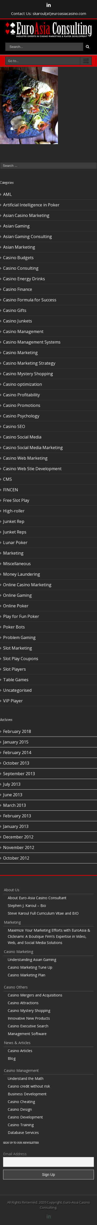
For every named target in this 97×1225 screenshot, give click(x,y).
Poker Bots (14, 626)
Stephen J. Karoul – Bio (27, 905)
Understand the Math (25, 1078)
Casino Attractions (23, 1002)
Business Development (27, 1093)
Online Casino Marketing (27, 584)
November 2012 (18, 847)
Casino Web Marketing (25, 458)
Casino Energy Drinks (24, 278)
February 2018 (17, 731)
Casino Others (16, 987)
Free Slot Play (16, 500)
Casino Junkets (17, 320)
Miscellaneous (17, 563)
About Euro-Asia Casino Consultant (37, 897)
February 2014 (17, 752)
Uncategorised (17, 690)
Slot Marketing (17, 648)
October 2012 (16, 858)
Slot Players (14, 669)
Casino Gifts (14, 310)
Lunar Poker (15, 542)
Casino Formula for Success (29, 299)
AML (7, 194)
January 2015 (15, 742)
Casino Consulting (21, 268)
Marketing (13, 553)
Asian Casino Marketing (26, 215)
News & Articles (17, 1042)
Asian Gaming (16, 226)
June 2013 (12, 795)
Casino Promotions (21, 405)
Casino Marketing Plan (26, 975)
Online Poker (15, 605)
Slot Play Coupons (20, 658)
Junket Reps (14, 532)
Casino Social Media (22, 437)
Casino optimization (22, 384)
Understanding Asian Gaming (32, 959)
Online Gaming (17, 595)
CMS (7, 479)
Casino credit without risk (29, 1086)
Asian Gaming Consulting (27, 236)
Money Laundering (21, 574)
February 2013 (17, 816)
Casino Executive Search (28, 1025)
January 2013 (15, 826)
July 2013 (11, 784)
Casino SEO (14, 426)
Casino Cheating (21, 1101)
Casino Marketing (20, 352)
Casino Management (23, 331)
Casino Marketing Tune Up (30, 967)
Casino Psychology (21, 415)
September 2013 (19, 773)
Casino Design (20, 1109)
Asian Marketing (19, 247)
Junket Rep (13, 521)
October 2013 (16, 763)
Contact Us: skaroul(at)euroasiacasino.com (48, 13)
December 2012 (18, 837)
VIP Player (13, 700)
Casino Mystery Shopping (28, 373)
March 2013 (14, 805)
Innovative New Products (29, 1018)
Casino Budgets (18, 257)
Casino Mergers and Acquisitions (35, 995)
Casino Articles (20, 1050)
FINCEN (10, 489)
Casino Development (25, 1117)
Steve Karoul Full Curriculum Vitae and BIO (43, 913)
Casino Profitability (21, 394)
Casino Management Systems (32, 342)
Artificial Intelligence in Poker (31, 204)
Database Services (23, 1132)
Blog (12, 1058)
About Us (11, 889)
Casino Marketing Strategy (29, 363)
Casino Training (21, 1124)
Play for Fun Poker (21, 616)
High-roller (14, 510)
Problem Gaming (19, 637)
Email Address (15, 1153)
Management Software (27, 1033)
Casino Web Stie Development (32, 468)
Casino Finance (17, 289)
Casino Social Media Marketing (33, 447)
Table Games (15, 679)
